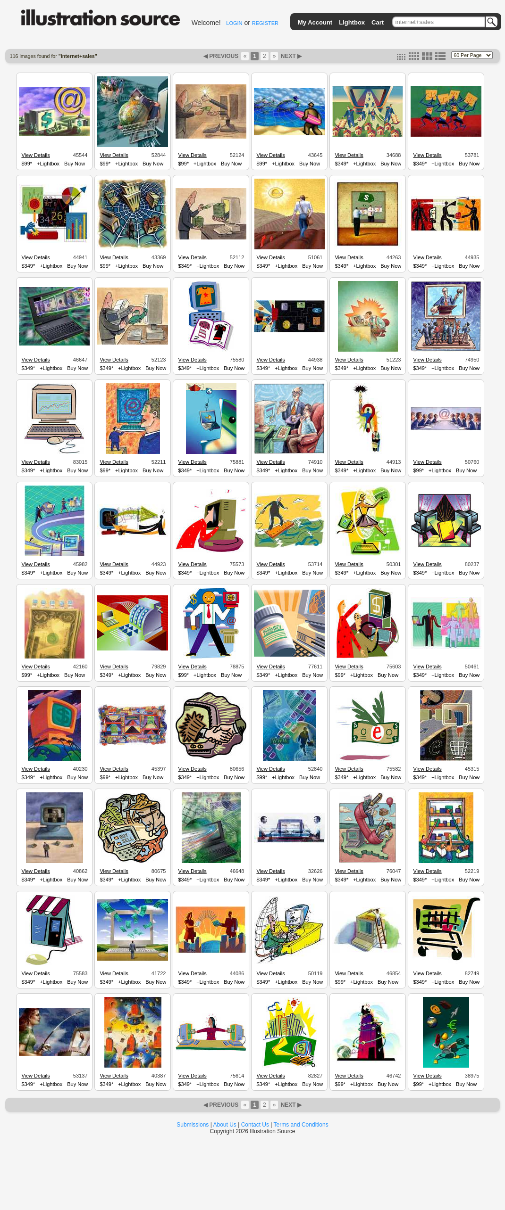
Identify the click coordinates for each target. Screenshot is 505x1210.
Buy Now (74, 163)
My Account (315, 22)
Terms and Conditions (301, 1124)
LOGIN (234, 23)
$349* (341, 163)
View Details (35, 155)
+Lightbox (48, 163)
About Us (224, 1124)
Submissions (193, 1124)
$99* (26, 163)
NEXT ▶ (290, 56)
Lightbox (352, 22)
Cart (377, 22)
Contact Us (255, 1124)
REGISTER (265, 23)
